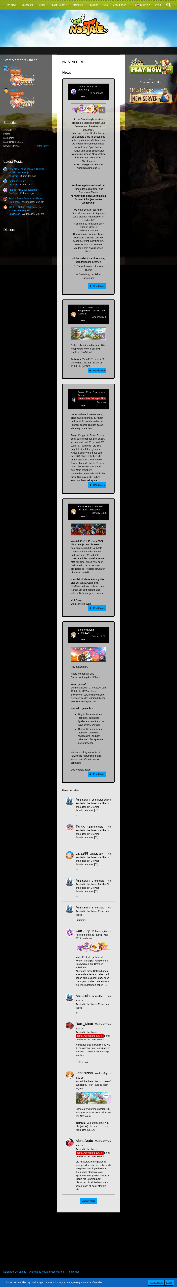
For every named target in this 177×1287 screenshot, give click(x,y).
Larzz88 (82, 853)
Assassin (13, 176)
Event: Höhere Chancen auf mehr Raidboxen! (90, 508)
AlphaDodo (84, 1141)
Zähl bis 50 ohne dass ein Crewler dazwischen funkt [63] (92, 807)
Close (169, 1282)
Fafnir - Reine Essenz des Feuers (26, 198)
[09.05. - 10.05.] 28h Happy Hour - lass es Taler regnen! (92, 310)
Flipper (14, 67)
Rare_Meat (14, 202)
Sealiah (14, 89)
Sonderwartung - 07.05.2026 (86, 631)
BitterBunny (42, 146)
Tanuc (80, 826)
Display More (88, 1200)
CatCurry (13, 193)
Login (158, 4)
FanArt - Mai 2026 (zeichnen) (24, 189)
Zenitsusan (14, 214)
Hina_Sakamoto (86, 402)
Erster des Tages (17, 181)
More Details (156, 1282)
